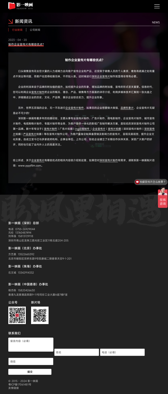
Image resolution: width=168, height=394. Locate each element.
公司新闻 (35, 29)
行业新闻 (17, 29)
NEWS (156, 22)
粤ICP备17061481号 (19, 384)
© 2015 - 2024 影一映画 (23, 381)
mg (83, 128)
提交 (30, 371)
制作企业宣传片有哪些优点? (26, 44)
